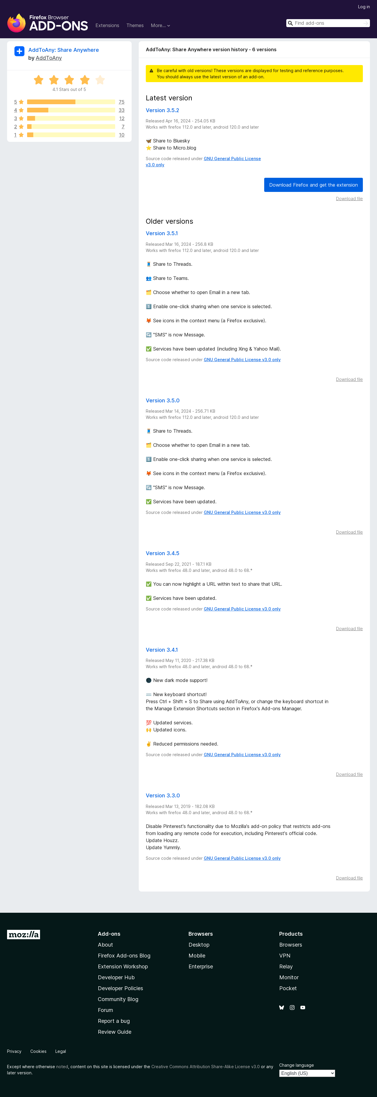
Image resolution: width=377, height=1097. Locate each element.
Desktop (198, 945)
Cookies (38, 1051)
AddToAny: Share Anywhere (63, 50)
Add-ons (109, 934)
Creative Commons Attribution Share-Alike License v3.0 (205, 1066)
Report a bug (114, 1021)
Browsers (290, 945)
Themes (135, 25)
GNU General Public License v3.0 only (242, 359)
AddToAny (49, 58)
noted (62, 1066)
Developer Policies (120, 988)
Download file (349, 198)
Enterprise (200, 966)
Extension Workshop (123, 966)
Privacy (14, 1051)
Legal (60, 1051)
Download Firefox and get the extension (313, 185)
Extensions (107, 25)
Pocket (288, 988)
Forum (105, 1010)
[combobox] (328, 23)
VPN (284, 955)
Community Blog (118, 999)
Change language (296, 1065)
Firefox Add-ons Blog (124, 955)
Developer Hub (116, 977)
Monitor (289, 977)
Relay (286, 966)
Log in (364, 6)
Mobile (196, 955)
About (105, 945)
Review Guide (114, 1032)
